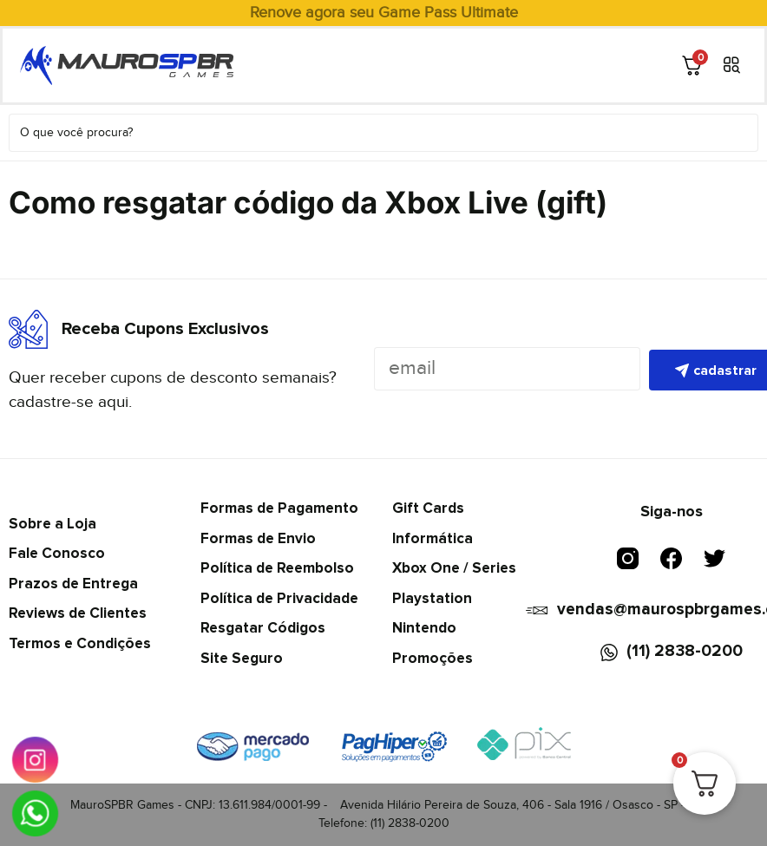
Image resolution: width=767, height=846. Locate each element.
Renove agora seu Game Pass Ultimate (384, 12)
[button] (732, 65)
